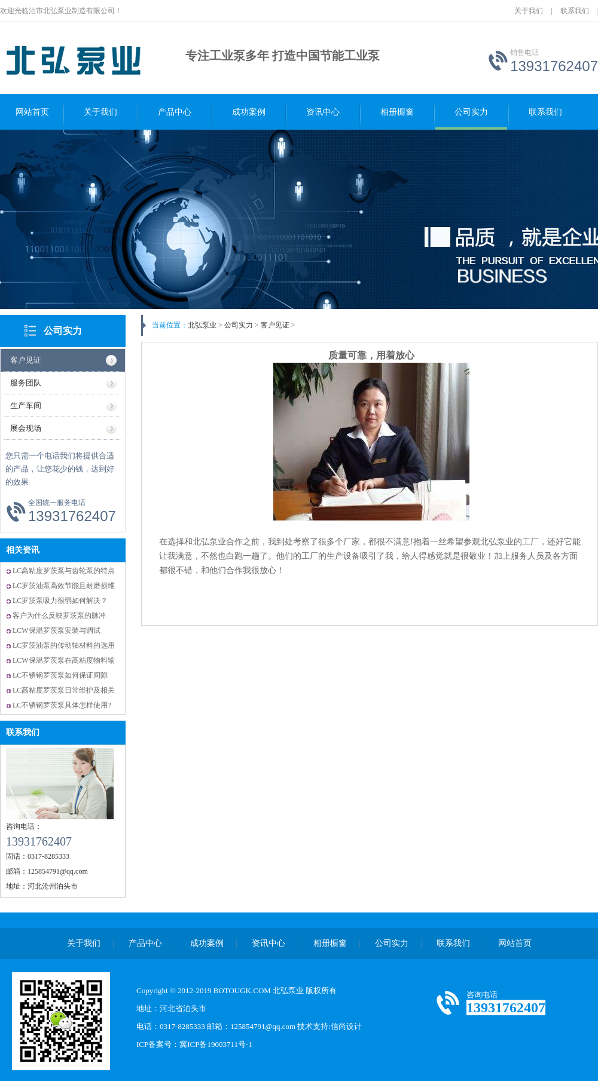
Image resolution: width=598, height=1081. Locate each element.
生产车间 (25, 405)
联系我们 (574, 11)
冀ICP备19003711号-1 (215, 1044)
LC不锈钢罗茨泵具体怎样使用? (62, 705)
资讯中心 (323, 112)
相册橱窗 (397, 112)
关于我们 (528, 11)
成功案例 (249, 112)
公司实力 (471, 112)
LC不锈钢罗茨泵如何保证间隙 (60, 675)
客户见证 (25, 360)
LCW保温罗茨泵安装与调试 (56, 630)
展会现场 (25, 428)
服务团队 (25, 382)
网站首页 (32, 112)
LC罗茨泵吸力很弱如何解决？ (60, 600)
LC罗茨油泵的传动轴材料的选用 (64, 645)
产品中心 (174, 112)
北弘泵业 (202, 325)
